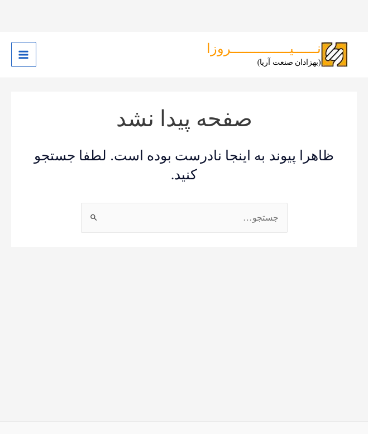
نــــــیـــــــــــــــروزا (264, 48)
